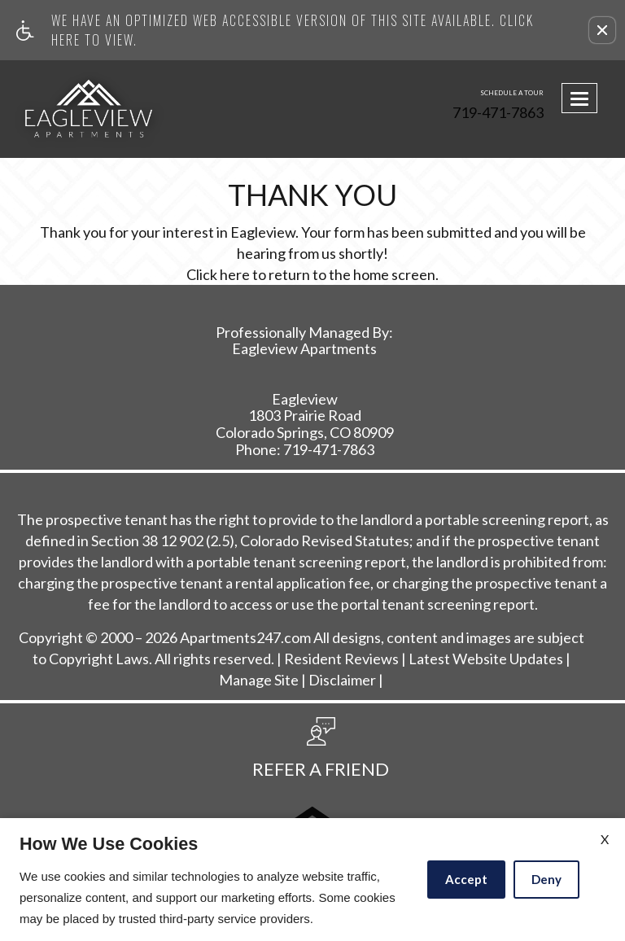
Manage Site (259, 680)
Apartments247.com (245, 638)
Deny (546, 879)
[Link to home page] (81, 109)
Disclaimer (342, 680)
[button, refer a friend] (320, 753)
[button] (602, 30)
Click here (218, 275)
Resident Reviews (341, 659)
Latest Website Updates (486, 659)
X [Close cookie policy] (605, 839)
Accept (466, 879)
